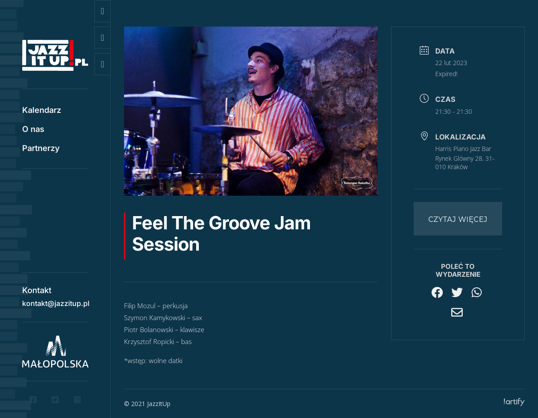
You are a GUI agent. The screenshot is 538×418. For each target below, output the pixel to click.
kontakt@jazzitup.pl (55, 300)
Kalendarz (41, 111)
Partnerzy (41, 149)
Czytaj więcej (458, 219)
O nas (33, 130)
